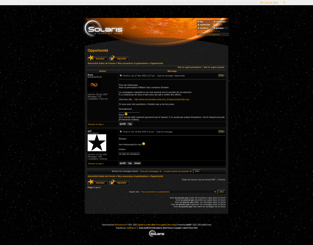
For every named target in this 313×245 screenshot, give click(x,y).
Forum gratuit (160, 225)
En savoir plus (269, 2)
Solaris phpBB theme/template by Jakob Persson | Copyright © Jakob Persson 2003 (168, 228)
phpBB (188, 225)
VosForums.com (120, 225)
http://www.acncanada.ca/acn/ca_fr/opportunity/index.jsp (161, 99)
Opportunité (98, 50)
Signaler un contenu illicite (146, 225)
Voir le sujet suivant (214, 67)
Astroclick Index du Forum (101, 63)
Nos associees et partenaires (133, 63)
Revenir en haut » (96, 124)
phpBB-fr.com (132, 228)
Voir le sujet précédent (189, 67)
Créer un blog (171, 225)
